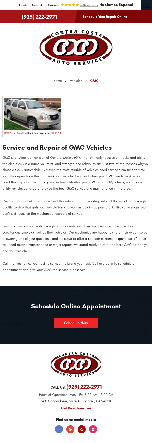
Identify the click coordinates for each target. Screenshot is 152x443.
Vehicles (76, 81)
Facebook (59, 429)
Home (58, 81)
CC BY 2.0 (56, 133)
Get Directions (73, 408)
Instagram (93, 429)
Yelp (82, 429)
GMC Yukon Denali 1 (14, 133)
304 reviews (89, 5)
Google (70, 429)
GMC (94, 81)
